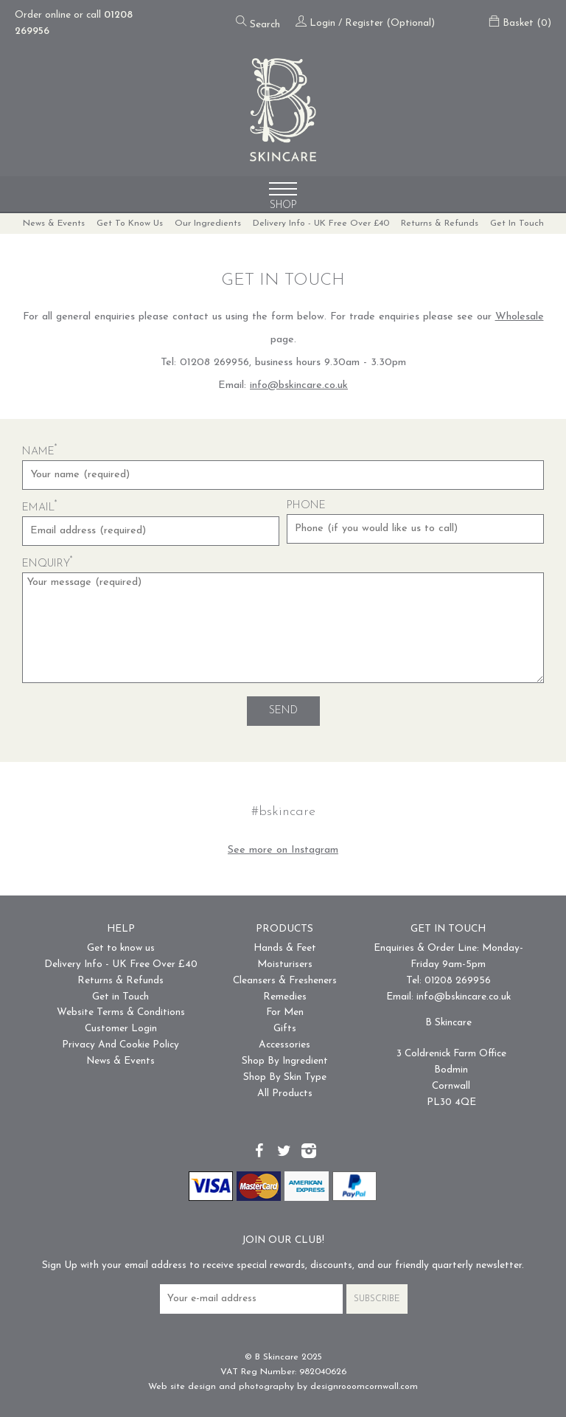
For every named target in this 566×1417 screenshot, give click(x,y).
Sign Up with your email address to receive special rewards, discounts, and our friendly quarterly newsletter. (283, 1265)
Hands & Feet (285, 948)
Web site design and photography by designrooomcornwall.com (283, 1386)
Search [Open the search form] (258, 22)
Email (39, 507)
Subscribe (377, 1299)
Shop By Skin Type (284, 1077)
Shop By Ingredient (285, 1061)
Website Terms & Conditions (121, 1012)
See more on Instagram (283, 850)
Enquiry (47, 563)
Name (39, 451)
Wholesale (519, 316)
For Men (285, 1012)
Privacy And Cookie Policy (120, 1045)
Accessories (284, 1045)
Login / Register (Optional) (365, 23)
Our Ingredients (208, 223)
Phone (306, 505)
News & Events (54, 223)
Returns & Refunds (439, 223)
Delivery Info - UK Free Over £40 (321, 223)
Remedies (285, 997)
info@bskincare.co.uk (299, 385)
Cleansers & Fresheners (285, 980)
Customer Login (121, 1028)
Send (283, 710)
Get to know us (130, 223)
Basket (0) (520, 23)
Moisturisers (284, 964)
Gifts (284, 1028)
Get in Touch (517, 223)
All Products (284, 1093)
